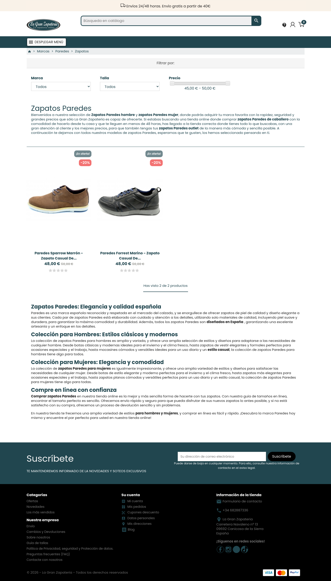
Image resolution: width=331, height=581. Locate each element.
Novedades (36, 506)
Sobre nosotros (38, 537)
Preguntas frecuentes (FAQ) (48, 554)
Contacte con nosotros (45, 559)
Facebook (220, 549)
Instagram (228, 549)
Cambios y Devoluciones (46, 532)
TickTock (244, 549)
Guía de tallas (37, 543)
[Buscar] (171, 21)
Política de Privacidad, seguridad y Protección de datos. (70, 548)
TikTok (236, 549)
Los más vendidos (41, 512)
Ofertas (32, 501)
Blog (131, 529)
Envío (31, 526)
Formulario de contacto (239, 501)
